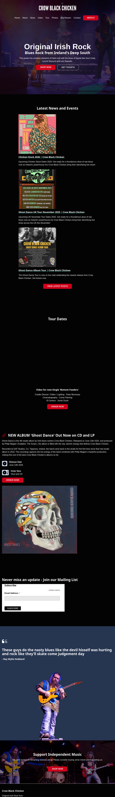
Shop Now (45, 67)
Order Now (57, 407)
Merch (90, 18)
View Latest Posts (57, 286)
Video (40, 18)
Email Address (12, 593)
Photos (55, 18)
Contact (77, 18)
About (25, 18)
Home (17, 18)
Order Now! (12, 480)
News (32, 18)
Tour (47, 18)
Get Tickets (68, 67)
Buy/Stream (66, 18)
